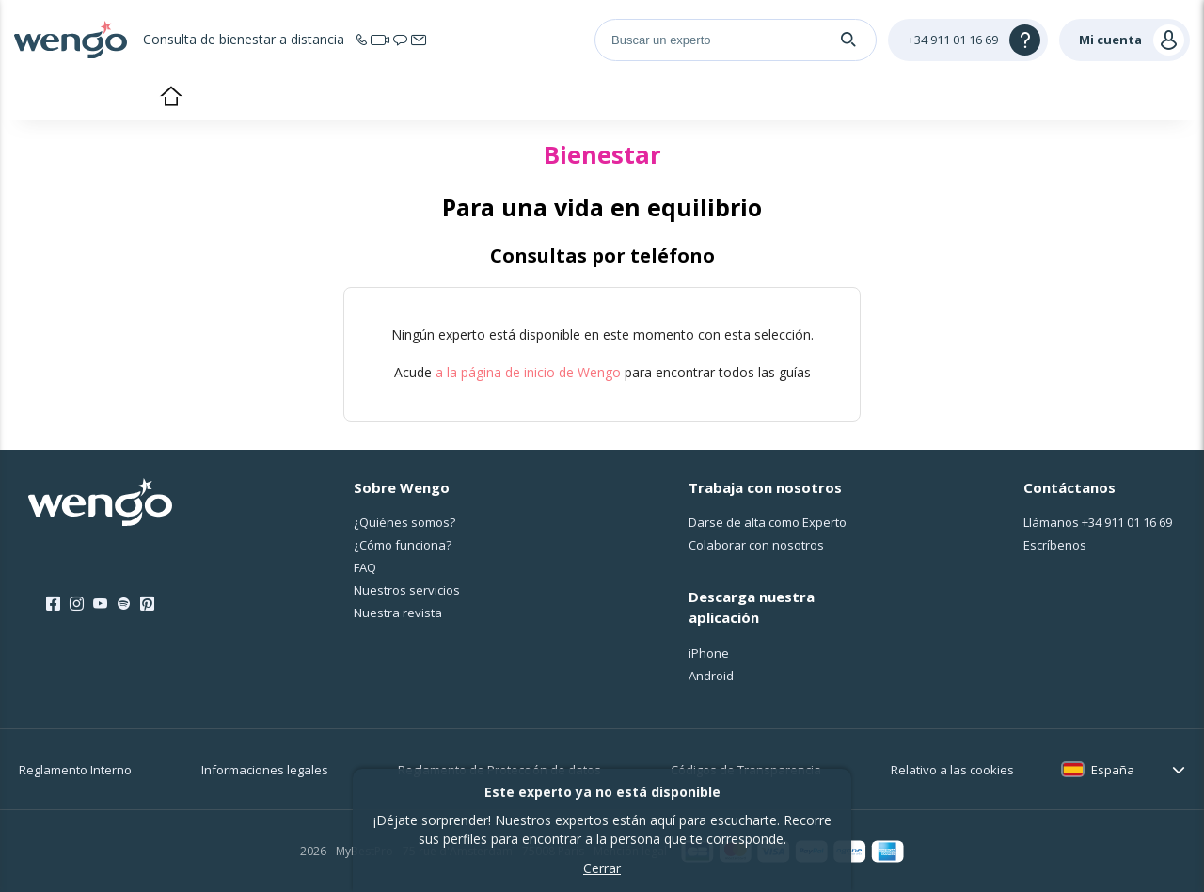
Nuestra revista (398, 612)
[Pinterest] (147, 604)
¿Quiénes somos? (404, 522)
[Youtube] (100, 604)
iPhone (709, 653)
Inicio (170, 98)
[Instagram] (77, 604)
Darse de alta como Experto (768, 522)
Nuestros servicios (407, 589)
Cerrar (602, 868)
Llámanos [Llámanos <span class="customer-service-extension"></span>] (1097, 522)
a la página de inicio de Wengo (528, 372)
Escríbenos (1054, 544)
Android (711, 675)
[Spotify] (124, 604)
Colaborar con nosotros (756, 544)
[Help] (968, 40)
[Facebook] (53, 604)
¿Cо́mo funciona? (403, 544)
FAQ (365, 567)
